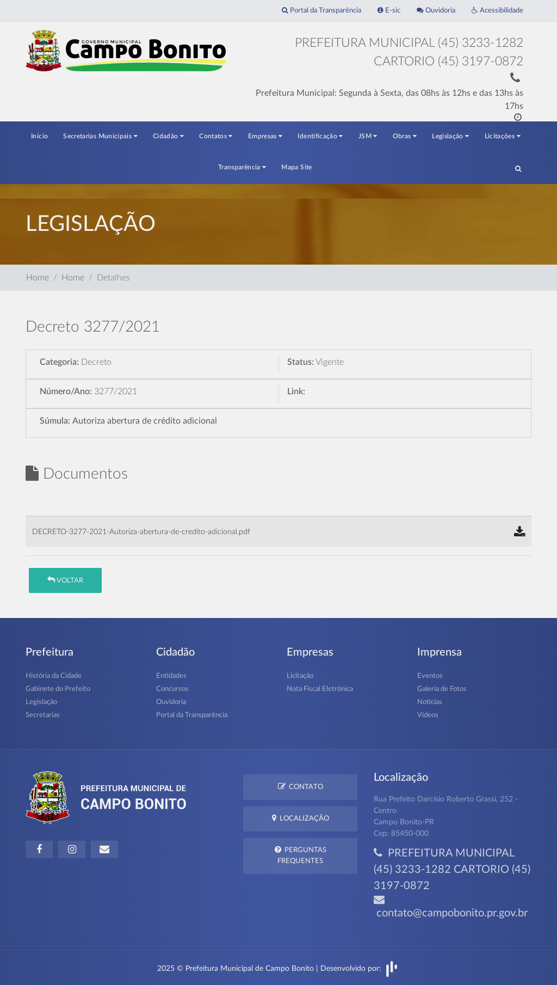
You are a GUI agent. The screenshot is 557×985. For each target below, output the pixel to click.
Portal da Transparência (321, 10)
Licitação (300, 676)
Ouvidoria (436, 10)
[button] (518, 167)
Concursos (172, 689)
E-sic (388, 10)
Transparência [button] (242, 167)
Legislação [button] (450, 136)
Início (39, 136)
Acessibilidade (497, 10)
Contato (300, 786)
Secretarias (43, 715)
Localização (300, 818)
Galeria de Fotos (442, 689)
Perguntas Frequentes (300, 855)
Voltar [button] (65, 580)
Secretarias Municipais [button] (100, 136)
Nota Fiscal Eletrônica (320, 689)
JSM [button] (367, 136)
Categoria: (59, 362)
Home (37, 277)
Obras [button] (405, 136)
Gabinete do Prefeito (58, 689)
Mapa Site (296, 167)
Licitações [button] (503, 136)
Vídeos (427, 715)
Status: (300, 362)
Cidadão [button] (168, 136)
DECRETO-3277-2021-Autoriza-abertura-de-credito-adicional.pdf (141, 532)
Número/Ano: (66, 391)
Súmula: (55, 421)
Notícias (429, 702)
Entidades (171, 676)
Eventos (430, 676)
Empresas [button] (265, 136)
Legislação (41, 702)
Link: (296, 391)
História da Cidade (54, 676)
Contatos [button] (216, 136)
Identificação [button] (320, 136)
